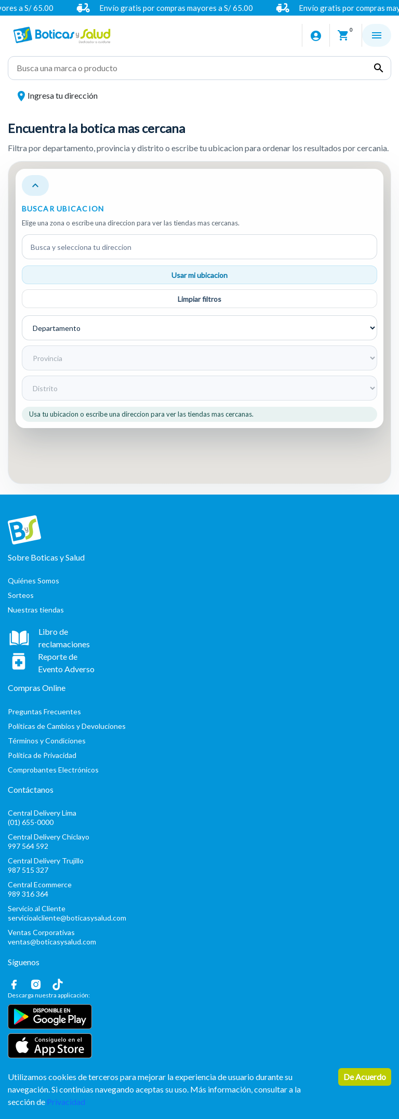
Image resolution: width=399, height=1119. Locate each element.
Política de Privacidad (42, 755)
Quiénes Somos (33, 580)
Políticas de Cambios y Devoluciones (67, 726)
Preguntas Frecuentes (44, 711)
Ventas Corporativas (199, 938)
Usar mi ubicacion (199, 275)
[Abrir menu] (376, 35)
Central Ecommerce (199, 890)
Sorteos (21, 595)
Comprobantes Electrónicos (53, 769)
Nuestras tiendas (36, 609)
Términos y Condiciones (47, 740)
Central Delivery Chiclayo (199, 843)
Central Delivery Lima (199, 819)
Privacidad (66, 1102)
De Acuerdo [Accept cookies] (364, 1077)
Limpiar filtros (199, 299)
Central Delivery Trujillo (199, 866)
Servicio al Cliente (199, 914)
